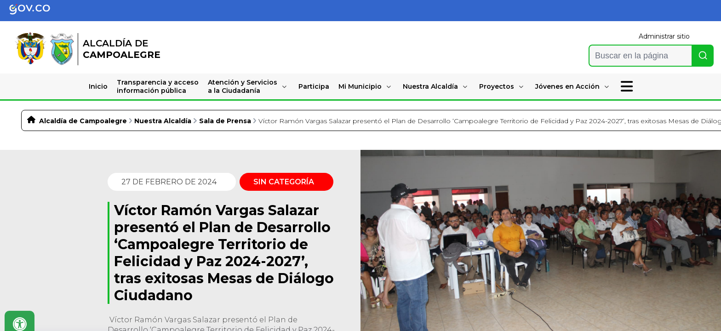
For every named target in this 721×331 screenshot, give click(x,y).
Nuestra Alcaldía (430, 86)
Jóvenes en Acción (567, 86)
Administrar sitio (664, 36)
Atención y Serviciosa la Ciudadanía (242, 86)
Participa (313, 86)
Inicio (98, 86)
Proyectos (496, 86)
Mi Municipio (360, 86)
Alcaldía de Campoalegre (83, 121)
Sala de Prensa (225, 121)
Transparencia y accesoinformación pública (158, 86)
